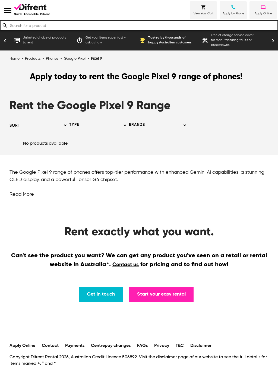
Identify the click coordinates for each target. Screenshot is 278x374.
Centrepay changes (111, 346)
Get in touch (101, 294)
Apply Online (22, 346)
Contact (50, 346)
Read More (22, 194)
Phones (52, 59)
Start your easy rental (161, 294)
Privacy (161, 346)
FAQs (142, 346)
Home (15, 59)
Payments (74, 346)
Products (32, 59)
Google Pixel (75, 59)
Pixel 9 (96, 59)
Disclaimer (200, 346)
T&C (180, 346)
